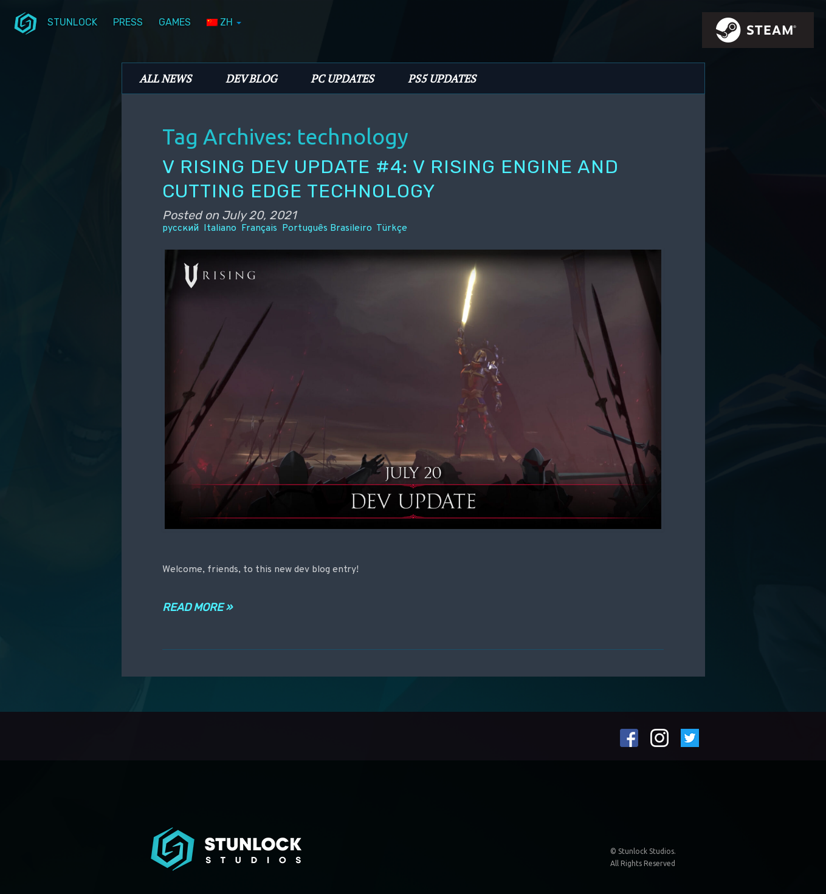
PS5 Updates (442, 78)
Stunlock (72, 22)
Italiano (220, 228)
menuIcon (25, 22)
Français (259, 228)
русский (180, 228)
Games (175, 22)
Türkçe (391, 228)
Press (128, 22)
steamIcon (757, 33)
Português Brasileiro (327, 228)
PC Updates (342, 78)
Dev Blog (251, 78)
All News (165, 78)
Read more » (197, 607)
